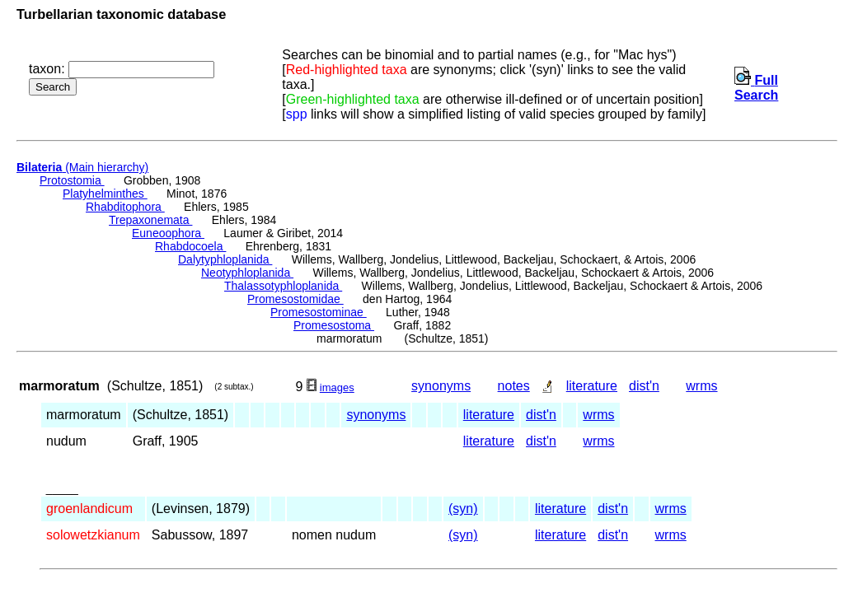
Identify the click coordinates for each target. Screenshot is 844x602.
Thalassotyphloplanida (283, 285)
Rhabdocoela (190, 246)
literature (591, 386)
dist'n (644, 386)
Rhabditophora (125, 206)
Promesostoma (333, 325)
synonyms (441, 386)
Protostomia (72, 180)
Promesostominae (318, 312)
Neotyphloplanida (247, 272)
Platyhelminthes (105, 193)
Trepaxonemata (150, 219)
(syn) (463, 509)
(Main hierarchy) (82, 167)
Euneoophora (168, 233)
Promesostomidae (295, 299)
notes (514, 386)
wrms (701, 386)
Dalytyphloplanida (225, 259)
